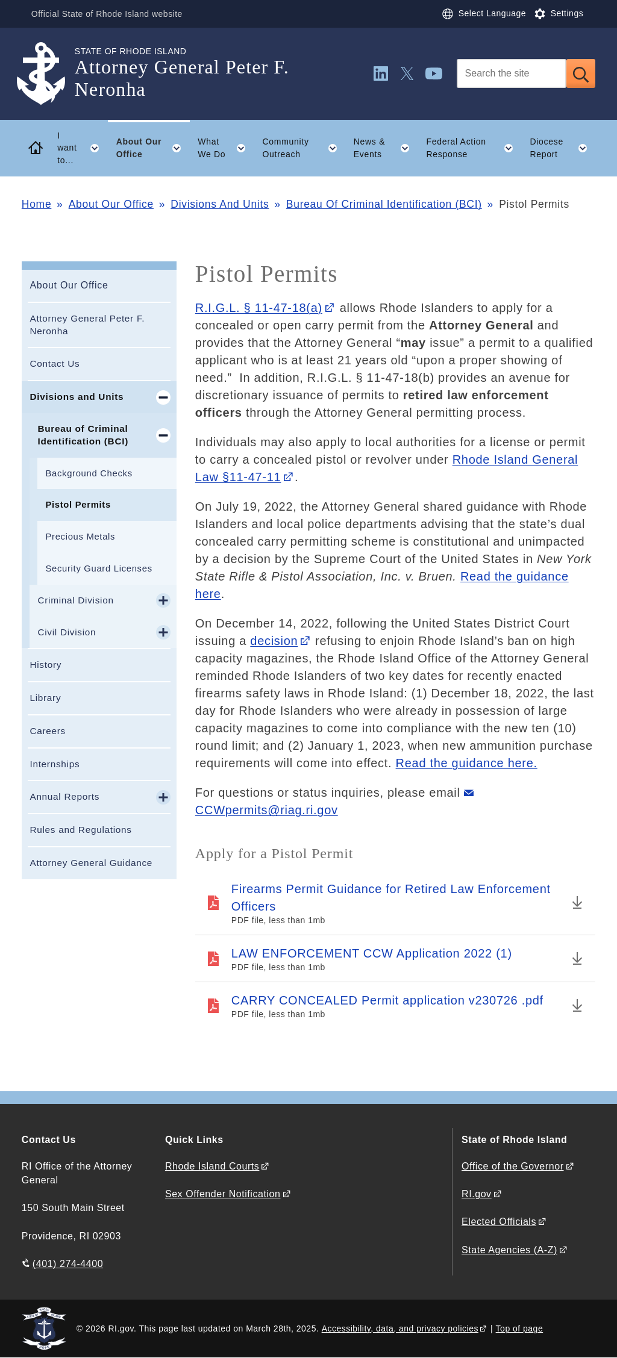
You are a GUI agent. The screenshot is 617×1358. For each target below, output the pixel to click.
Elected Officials (499, 1221)
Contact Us (55, 363)
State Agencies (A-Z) (509, 1250)
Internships (55, 764)
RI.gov (477, 1194)
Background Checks (88, 473)
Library (45, 698)
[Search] (512, 73)
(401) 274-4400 (68, 1264)
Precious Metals (80, 536)
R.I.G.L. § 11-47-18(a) (258, 307)
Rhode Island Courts (212, 1166)
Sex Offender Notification (223, 1194)
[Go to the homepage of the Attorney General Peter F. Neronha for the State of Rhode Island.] (48, 73)
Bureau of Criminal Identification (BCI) (82, 434)
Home (36, 204)
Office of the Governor (512, 1166)
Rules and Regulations (80, 829)
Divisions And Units (220, 204)
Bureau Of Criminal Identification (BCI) (384, 204)
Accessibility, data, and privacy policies (400, 1328)
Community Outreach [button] (304, 148)
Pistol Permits (77, 504)
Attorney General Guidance (91, 863)
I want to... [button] (82, 148)
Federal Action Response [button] (473, 148)
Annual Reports (64, 796)
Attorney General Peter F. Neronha (87, 324)
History (45, 664)
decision (274, 640)
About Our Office (111, 204)
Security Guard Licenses (98, 568)
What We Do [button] (226, 148)
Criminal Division (75, 600)
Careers (48, 731)
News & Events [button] (386, 148)
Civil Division (66, 632)
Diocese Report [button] (562, 148)
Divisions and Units (77, 396)
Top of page (519, 1328)
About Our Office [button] (153, 148)
